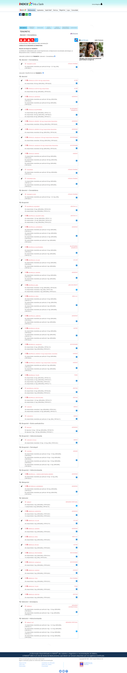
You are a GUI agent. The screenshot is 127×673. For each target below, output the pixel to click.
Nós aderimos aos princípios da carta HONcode (88, 663)
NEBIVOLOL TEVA (32, 578)
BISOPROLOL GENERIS (34, 272)
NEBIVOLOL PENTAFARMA (35, 553)
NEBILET (29, 502)
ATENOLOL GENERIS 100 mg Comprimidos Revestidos (42, 121)
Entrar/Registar (97, 4)
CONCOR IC (30, 416)
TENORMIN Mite (31, 178)
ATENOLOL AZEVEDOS (34, 96)
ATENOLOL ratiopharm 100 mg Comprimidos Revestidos (43, 137)
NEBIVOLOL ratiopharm (34, 562)
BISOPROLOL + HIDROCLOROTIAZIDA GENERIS (40, 474)
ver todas (99, 40)
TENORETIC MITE (31, 64)
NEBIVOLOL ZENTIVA (33, 594)
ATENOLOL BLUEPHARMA (35, 109)
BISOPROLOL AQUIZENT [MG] (36, 216)
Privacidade (45, 666)
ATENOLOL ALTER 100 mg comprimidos (39, 80)
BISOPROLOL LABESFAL (34, 316)
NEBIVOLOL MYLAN (33, 545)
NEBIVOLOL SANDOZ (33, 570)
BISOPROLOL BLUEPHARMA (35, 247)
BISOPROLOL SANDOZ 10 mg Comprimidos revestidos (42, 353)
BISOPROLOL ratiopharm (35, 344)
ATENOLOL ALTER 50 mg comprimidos (38, 88)
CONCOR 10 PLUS (31, 440)
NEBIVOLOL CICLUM (33, 520)
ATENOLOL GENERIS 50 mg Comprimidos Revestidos (42, 129)
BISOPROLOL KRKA (33, 296)
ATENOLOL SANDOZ (33, 153)
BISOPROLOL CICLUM (34, 260)
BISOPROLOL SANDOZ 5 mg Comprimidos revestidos (42, 362)
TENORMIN (30, 169)
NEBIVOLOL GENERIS (33, 528)
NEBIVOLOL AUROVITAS (34, 511)
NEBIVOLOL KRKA (33, 537)
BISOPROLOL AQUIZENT (33, 206)
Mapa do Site (22, 663)
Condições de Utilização (48, 663)
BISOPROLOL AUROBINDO (35, 227)
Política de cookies (47, 664)
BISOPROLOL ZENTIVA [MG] (35, 397)
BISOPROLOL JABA (33, 285)
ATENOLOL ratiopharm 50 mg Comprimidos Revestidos (43, 145)
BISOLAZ (29, 427)
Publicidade (22, 666)
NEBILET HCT (30, 622)
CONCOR (29, 407)
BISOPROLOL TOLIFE (33, 375)
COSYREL (29, 451)
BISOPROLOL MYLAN (33, 328)
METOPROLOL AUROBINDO (35, 486)
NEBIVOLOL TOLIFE (33, 586)
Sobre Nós (22, 664)
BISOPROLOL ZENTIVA (33, 388)
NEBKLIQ (29, 606)
